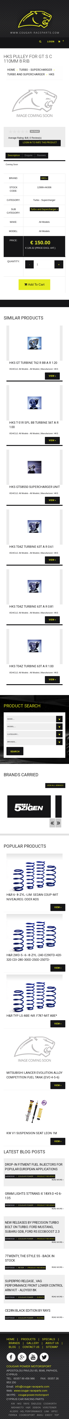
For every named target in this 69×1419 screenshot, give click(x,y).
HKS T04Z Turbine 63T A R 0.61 (31, 546)
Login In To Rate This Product (40, 142)
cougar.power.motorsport (33, 1394)
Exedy (48, 1415)
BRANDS (14, 1343)
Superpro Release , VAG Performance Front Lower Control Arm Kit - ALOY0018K (34, 1285)
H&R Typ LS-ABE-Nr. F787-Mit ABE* (31, 1015)
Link (46, 1411)
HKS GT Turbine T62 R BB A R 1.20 (33, 363)
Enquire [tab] (28, 155)
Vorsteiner (49, 1407)
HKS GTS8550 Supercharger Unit (34, 487)
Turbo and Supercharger (26, 74)
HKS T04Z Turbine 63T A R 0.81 (31, 606)
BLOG (12, 1347)
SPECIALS (48, 1339)
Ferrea (13, 1415)
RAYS (26, 1403)
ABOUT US (52, 1343)
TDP (56, 1415)
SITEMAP (52, 1347)
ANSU (40, 1415)
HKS (51, 74)
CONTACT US (31, 1347)
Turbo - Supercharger (35, 69)
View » (52, 376)
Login (50, 41)
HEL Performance (31, 1411)
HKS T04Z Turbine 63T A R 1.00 (31, 666)
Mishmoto (17, 1407)
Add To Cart (34, 284)
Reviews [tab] (41, 155)
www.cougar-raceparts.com (30, 1390)
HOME (11, 69)
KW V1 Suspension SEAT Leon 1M (31, 1133)
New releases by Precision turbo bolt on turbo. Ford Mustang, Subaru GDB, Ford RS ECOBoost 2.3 (32, 1227)
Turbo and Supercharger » (44, 209)
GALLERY (33, 1343)
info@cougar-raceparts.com (32, 1386)
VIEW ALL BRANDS (55, 785)
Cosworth (49, 1403)
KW (13, 1403)
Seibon (37, 1407)
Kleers (14, 1411)
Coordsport (27, 1415)
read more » (57, 1180)
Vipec (54, 1411)
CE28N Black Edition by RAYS (27, 1310)
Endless (36, 1403)
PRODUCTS (28, 1339)
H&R (28, 1407)
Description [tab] (14, 155)
